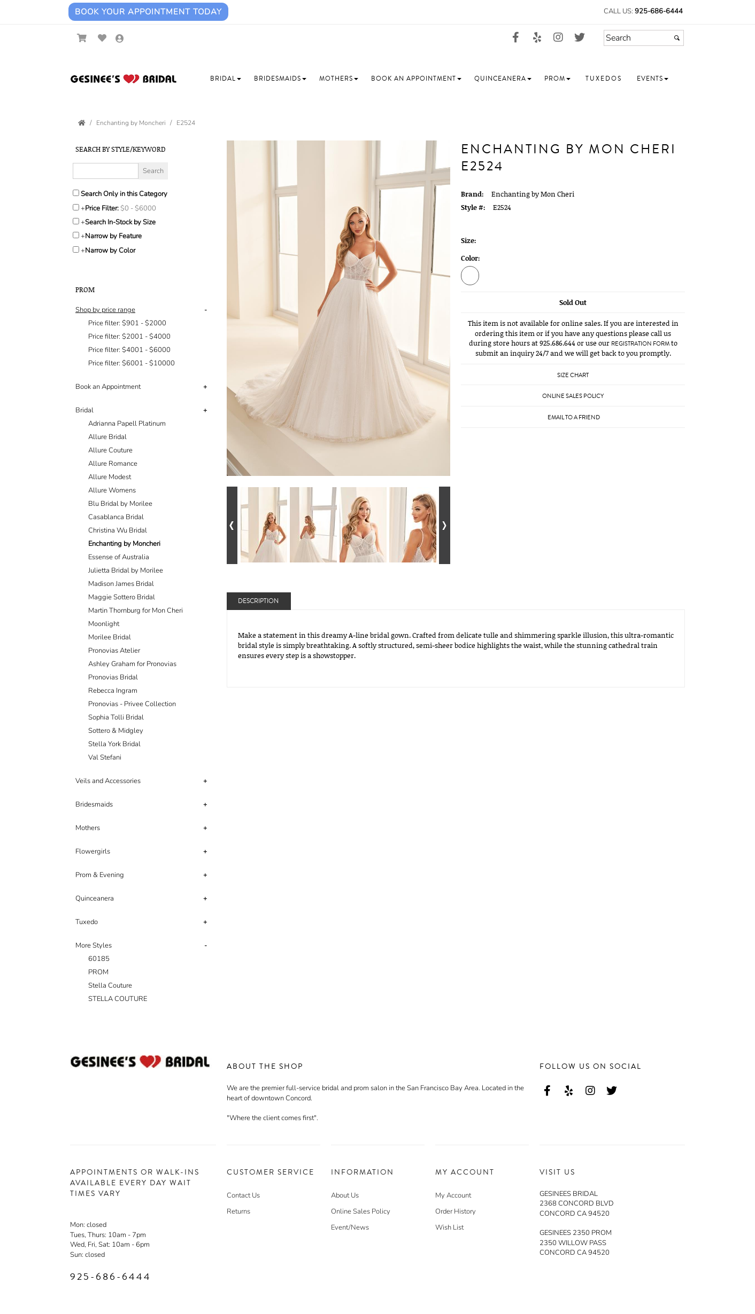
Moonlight (103, 624)
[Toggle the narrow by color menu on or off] (76, 249)
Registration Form (640, 344)
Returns (238, 1211)
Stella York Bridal (114, 744)
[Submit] (677, 38)
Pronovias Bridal (113, 677)
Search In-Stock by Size (120, 222)
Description (258, 601)
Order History (455, 1211)
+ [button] (205, 386)
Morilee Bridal (109, 637)
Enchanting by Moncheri (124, 544)
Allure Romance (112, 463)
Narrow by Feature (113, 236)
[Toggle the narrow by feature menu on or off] (76, 235)
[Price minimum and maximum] (141, 208)
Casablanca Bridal (116, 517)
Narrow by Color (110, 250)
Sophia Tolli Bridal (116, 717)
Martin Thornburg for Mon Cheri (135, 610)
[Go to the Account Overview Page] (120, 39)
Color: (470, 258)
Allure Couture (110, 450)
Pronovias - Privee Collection (132, 704)
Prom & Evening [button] (99, 875)
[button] (226, 79)
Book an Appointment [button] (108, 387)
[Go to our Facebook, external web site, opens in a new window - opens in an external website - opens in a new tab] (515, 38)
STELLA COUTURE (117, 999)
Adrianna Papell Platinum (127, 423)
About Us (345, 1195)
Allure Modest (109, 477)
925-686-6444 (659, 11)
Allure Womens (112, 490)
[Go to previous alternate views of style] (232, 525)
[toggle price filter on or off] (76, 207)
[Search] (644, 38)
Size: (468, 240)
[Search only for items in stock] (76, 221)
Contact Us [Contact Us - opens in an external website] (243, 1195)
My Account (453, 1195)
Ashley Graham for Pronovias (132, 664)
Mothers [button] (87, 828)
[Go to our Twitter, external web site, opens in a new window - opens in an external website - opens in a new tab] (580, 38)
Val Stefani (104, 757)
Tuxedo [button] (86, 922)
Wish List (449, 1227)
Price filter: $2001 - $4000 (129, 336)
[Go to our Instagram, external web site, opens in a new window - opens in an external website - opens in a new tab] (558, 38)
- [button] (205, 310)
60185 (99, 959)
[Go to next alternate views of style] (444, 525)
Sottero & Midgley (115, 731)
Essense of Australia (118, 557)
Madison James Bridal (121, 584)
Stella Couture (110, 985)
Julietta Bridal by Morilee (125, 570)
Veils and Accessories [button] (108, 781)
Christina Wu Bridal (117, 530)
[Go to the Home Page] (82, 123)
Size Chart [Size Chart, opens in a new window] (573, 375)
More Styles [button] (93, 945)
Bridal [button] (84, 410)
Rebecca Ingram (112, 690)
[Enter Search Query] (105, 171)
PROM (98, 972)
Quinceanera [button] (94, 898)
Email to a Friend (574, 417)
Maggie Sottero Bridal (121, 597)
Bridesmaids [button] (94, 804)
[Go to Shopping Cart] (82, 38)
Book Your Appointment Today (148, 11)
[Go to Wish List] (102, 38)
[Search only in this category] (76, 193)
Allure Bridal (107, 437)
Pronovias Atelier (114, 650)
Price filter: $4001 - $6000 (129, 350)
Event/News (350, 1227)
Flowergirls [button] (92, 851)
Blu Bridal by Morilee (120, 504)
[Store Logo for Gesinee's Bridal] (123, 79)
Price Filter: (102, 208)
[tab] (143, 337)
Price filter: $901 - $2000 (127, 323)
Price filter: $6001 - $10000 (131, 363)
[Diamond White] (470, 275)
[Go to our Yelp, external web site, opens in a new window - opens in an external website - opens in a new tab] (537, 38)
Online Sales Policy (360, 1211)
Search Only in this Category (124, 194)
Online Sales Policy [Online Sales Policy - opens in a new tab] (573, 396)
